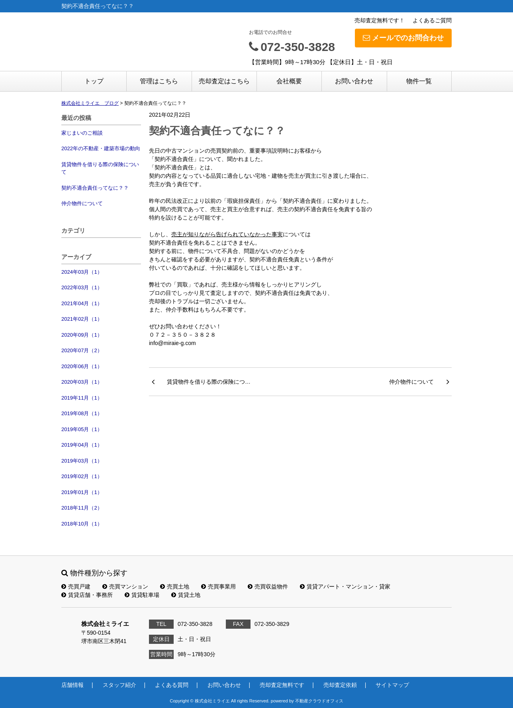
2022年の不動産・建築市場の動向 (100, 148)
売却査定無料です (282, 685)
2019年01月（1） (81, 492)
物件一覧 (419, 81)
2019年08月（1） (81, 413)
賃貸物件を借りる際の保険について (100, 168)
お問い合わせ (354, 81)
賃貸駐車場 (142, 595)
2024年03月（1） (81, 272)
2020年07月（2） (81, 350)
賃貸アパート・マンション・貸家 (345, 586)
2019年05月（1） (81, 429)
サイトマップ (392, 685)
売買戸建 (75, 586)
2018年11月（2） (81, 508)
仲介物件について (82, 203)
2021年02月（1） (81, 319)
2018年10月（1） (81, 524)
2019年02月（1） (81, 476)
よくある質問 (171, 685)
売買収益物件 (268, 586)
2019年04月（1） (81, 445)
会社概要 (289, 81)
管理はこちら (159, 81)
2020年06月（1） (81, 366)
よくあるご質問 (432, 20)
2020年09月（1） (81, 335)
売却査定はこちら (224, 81)
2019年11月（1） (81, 398)
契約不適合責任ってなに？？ (95, 188)
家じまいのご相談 (82, 133)
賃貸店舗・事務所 (87, 595)
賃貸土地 (185, 595)
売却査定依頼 (340, 685)
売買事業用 (218, 586)
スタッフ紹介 (119, 685)
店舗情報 (72, 685)
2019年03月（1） (81, 461)
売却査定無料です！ (379, 20)
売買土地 (174, 586)
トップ (94, 81)
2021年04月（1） (81, 303)
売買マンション (125, 586)
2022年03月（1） (81, 287)
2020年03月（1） (81, 382)
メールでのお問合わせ (403, 38)
